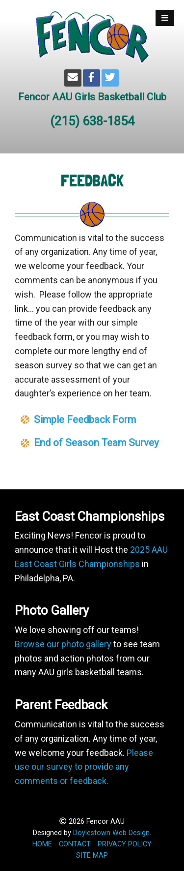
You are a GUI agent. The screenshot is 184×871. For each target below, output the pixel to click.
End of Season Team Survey (96, 443)
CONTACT (75, 844)
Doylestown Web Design (111, 833)
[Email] (72, 78)
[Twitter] (110, 78)
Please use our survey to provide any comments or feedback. (84, 767)
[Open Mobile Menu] (165, 18)
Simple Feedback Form (85, 419)
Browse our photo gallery (63, 644)
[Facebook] (91, 78)
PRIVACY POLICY (125, 844)
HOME (42, 844)
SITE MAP (92, 855)
